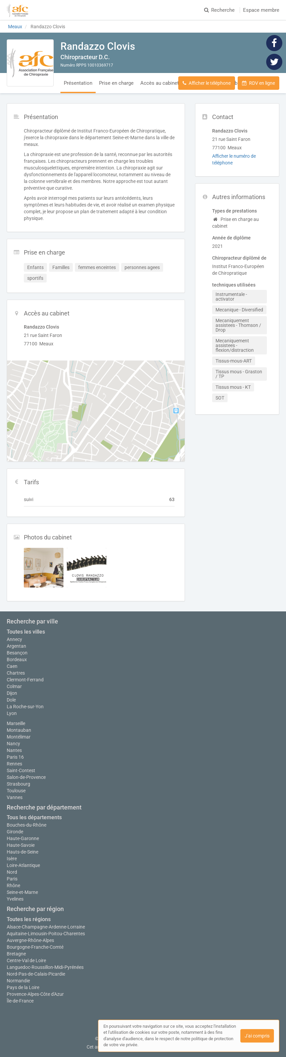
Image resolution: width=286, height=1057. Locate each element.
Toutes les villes (26, 632)
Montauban (19, 730)
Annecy (14, 639)
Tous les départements (34, 817)
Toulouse (16, 790)
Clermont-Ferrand (25, 679)
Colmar (14, 686)
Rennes (14, 763)
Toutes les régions (29, 919)
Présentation (78, 83)
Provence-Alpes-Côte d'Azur (35, 994)
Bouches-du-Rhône (26, 825)
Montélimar (19, 737)
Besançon (17, 652)
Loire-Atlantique (23, 865)
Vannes (14, 797)
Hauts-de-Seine (22, 852)
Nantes (14, 750)
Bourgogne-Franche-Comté (35, 947)
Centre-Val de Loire (26, 960)
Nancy (13, 743)
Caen (12, 666)
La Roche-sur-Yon (25, 706)
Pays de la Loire (23, 987)
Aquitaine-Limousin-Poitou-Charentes (46, 933)
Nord (12, 872)
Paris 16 (15, 757)
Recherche (219, 10)
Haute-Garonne (23, 838)
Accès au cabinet (159, 83)
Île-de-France (20, 1001)
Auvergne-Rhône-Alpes (30, 940)
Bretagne (16, 953)
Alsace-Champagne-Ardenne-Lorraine (46, 927)
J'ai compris (257, 1036)
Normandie (18, 980)
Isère (12, 858)
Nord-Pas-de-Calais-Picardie (36, 974)
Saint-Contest (21, 770)
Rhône (13, 885)
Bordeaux (17, 659)
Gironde (15, 831)
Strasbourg (18, 784)
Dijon (12, 693)
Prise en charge (116, 83)
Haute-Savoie (21, 845)
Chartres (16, 673)
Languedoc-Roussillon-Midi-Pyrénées (45, 967)
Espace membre (261, 10)
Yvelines (15, 899)
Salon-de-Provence (26, 777)
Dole (11, 700)
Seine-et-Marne (22, 892)
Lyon (12, 713)
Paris (12, 878)
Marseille (16, 723)
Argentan (16, 646)
